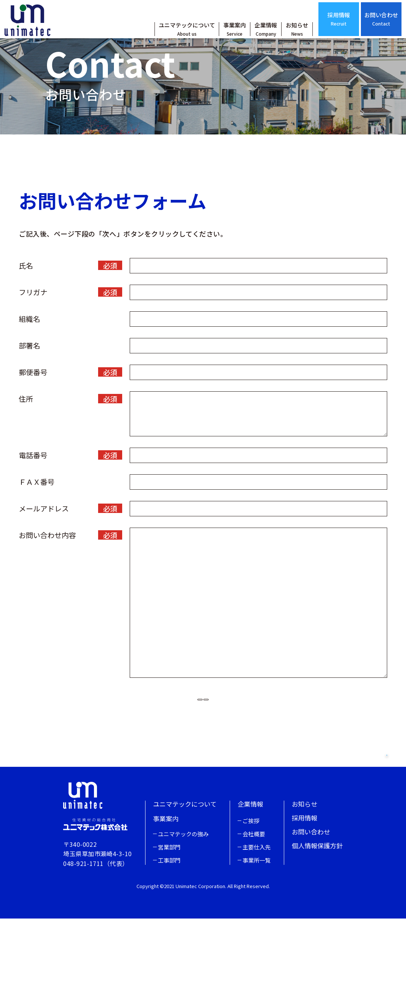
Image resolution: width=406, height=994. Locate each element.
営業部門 (169, 922)
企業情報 (251, 36)
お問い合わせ (367, 26)
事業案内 (220, 36)
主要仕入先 (256, 922)
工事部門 (169, 935)
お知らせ (282, 36)
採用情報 (324, 26)
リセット (165, 747)
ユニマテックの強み (183, 909)
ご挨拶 (250, 896)
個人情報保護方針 (317, 921)
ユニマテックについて (172, 36)
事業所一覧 (256, 935)
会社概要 (253, 909)
